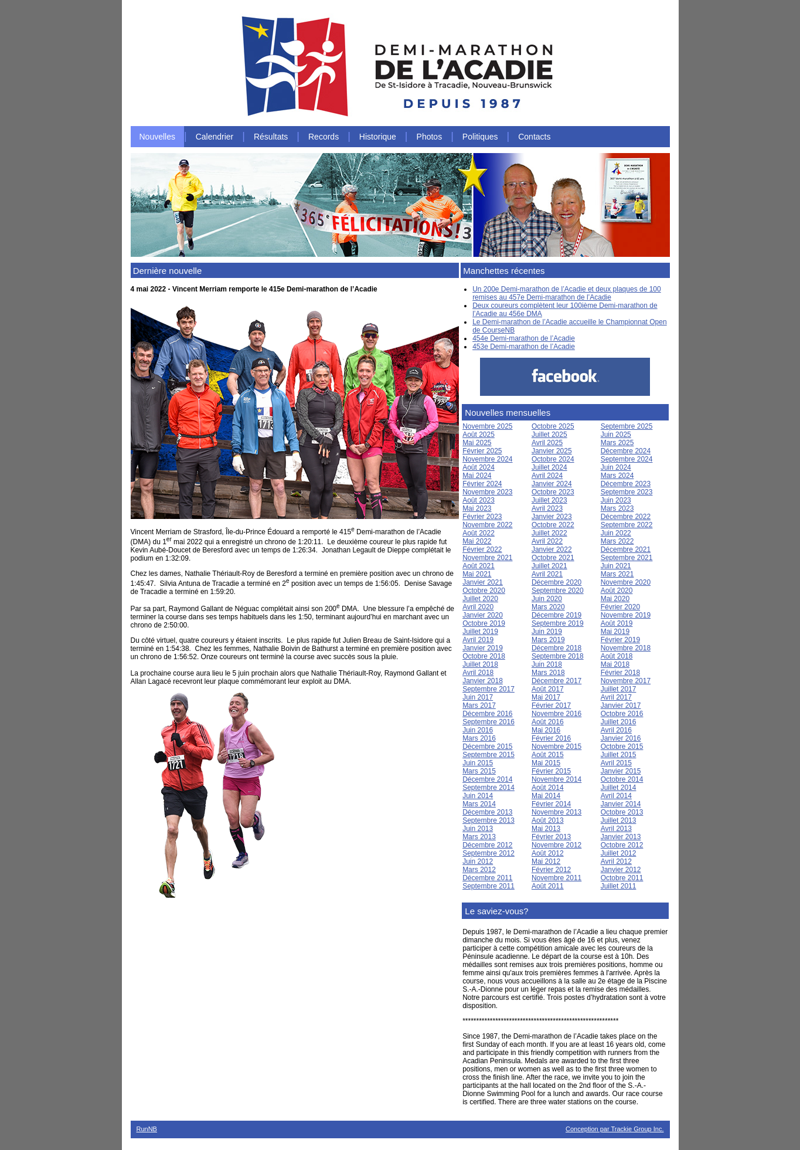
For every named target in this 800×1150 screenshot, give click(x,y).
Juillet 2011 (618, 886)
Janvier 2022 (552, 549)
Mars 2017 (479, 705)
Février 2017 (551, 705)
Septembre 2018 (558, 656)
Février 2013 (551, 837)
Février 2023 (482, 517)
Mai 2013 (546, 829)
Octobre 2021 (553, 558)
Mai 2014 (546, 796)
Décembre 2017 (556, 681)
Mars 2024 (617, 475)
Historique (377, 136)
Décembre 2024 (626, 451)
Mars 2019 (548, 640)
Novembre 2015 (556, 746)
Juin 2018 (547, 664)
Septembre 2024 (627, 459)
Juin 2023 (616, 500)
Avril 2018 (477, 673)
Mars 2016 (479, 738)
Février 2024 (482, 484)
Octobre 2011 (622, 878)
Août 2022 (478, 533)
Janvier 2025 (552, 451)
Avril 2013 (616, 829)
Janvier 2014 (621, 804)
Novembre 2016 (556, 714)
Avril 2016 (616, 730)
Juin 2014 (477, 796)
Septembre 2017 (488, 689)
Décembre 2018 (556, 648)
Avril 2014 (616, 796)
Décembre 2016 (487, 714)
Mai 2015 (546, 763)
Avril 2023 (547, 508)
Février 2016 (551, 738)
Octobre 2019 (483, 623)
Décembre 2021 (626, 549)
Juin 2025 (616, 434)
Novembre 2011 (556, 878)
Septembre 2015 (488, 755)
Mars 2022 (617, 541)
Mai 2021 (476, 574)
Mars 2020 (548, 607)
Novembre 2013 (556, 812)
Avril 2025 (547, 443)
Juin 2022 (616, 533)
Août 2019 (617, 623)
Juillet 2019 (480, 631)
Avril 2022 (547, 541)
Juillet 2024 (549, 467)
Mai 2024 (476, 475)
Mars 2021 (617, 574)
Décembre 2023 (626, 484)
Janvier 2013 (621, 837)
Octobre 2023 (553, 492)
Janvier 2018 (482, 681)
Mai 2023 (476, 508)
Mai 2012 (546, 861)
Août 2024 (478, 467)
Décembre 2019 (556, 615)
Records (323, 136)
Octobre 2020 (483, 590)
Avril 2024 (547, 475)
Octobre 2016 (622, 714)
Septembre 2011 (488, 886)
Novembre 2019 (626, 615)
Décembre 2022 (626, 517)
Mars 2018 (548, 673)
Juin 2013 (477, 829)
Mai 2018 (615, 664)
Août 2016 (548, 722)
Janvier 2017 (621, 705)
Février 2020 (620, 607)
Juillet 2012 (618, 853)
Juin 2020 (547, 599)
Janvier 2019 (482, 648)
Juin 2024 (616, 467)
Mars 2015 (479, 771)
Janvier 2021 (482, 582)
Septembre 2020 (558, 590)
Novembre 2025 (487, 426)
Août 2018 (617, 656)
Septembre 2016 (488, 722)
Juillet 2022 (549, 533)
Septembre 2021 (627, 558)
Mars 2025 (617, 443)
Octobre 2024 (553, 459)
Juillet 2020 (480, 599)
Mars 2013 (479, 837)
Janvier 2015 (621, 771)
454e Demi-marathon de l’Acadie (523, 338)
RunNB (147, 1128)
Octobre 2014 (622, 779)
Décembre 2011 (487, 878)
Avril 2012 (616, 861)
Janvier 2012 (621, 870)
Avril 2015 (616, 763)
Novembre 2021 (487, 558)
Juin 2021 (616, 566)
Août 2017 (548, 689)
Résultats (271, 136)
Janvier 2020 (482, 615)
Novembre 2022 (487, 525)
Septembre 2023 (627, 492)
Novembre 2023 (487, 492)
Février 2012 (551, 870)
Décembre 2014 (487, 779)
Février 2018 (620, 673)
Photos (429, 136)
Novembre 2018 (626, 648)
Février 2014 (551, 804)
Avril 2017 (616, 697)
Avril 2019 (477, 640)
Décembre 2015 (487, 746)
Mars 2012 (479, 870)
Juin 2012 (477, 861)
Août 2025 (478, 434)
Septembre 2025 (627, 426)
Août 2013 (548, 820)
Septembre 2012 (488, 853)
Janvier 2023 (552, 517)
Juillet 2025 (549, 434)
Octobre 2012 (622, 845)
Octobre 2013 (622, 812)
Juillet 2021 (549, 566)
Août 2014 (548, 787)
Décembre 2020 (556, 582)
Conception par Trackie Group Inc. (615, 1128)
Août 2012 (548, 853)
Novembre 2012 (556, 845)
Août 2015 (548, 755)
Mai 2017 (546, 697)
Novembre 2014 (556, 779)
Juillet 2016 (618, 722)
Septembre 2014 (488, 787)
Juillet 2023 (549, 500)
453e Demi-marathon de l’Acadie (523, 346)
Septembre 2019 (558, 623)
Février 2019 (620, 640)
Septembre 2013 (488, 820)
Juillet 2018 (480, 664)
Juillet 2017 (618, 689)
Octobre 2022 (553, 525)
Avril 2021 (547, 574)
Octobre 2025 (553, 426)
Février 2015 (551, 771)
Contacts (534, 136)
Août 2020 (617, 590)
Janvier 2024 (552, 484)
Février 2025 (482, 451)
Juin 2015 (477, 763)
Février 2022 (482, 549)
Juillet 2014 (618, 787)
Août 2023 (478, 500)
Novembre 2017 (626, 681)
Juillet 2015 (618, 755)
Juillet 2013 (618, 820)
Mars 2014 (479, 804)
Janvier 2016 (621, 738)
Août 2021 (478, 566)
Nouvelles (157, 136)
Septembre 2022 (627, 525)
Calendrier (215, 136)
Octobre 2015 (622, 746)
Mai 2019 (615, 631)
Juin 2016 (477, 730)
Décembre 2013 (487, 812)
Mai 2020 (615, 599)
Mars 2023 (617, 508)
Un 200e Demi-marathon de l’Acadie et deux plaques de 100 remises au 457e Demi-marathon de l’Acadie (566, 293)
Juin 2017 (477, 697)
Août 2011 (548, 886)
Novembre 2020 (626, 582)
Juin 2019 (547, 631)
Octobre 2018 (483, 656)
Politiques (480, 136)
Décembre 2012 (487, 845)
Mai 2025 (476, 443)
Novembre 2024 (487, 459)
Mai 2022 (476, 541)
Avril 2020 (477, 607)
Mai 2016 (546, 730)
